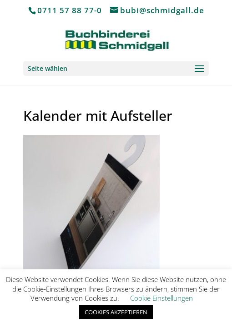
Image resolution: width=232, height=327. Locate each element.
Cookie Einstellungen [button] (161, 297)
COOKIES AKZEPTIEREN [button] (116, 312)
